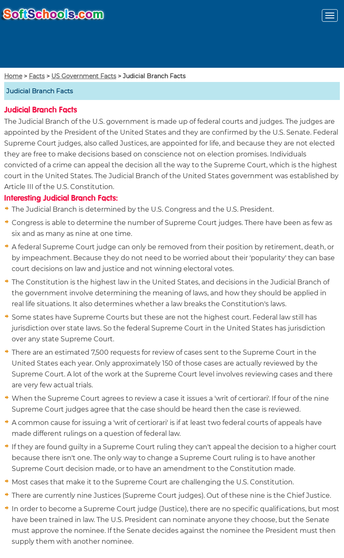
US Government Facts (83, 76)
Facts (37, 76)
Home (13, 76)
